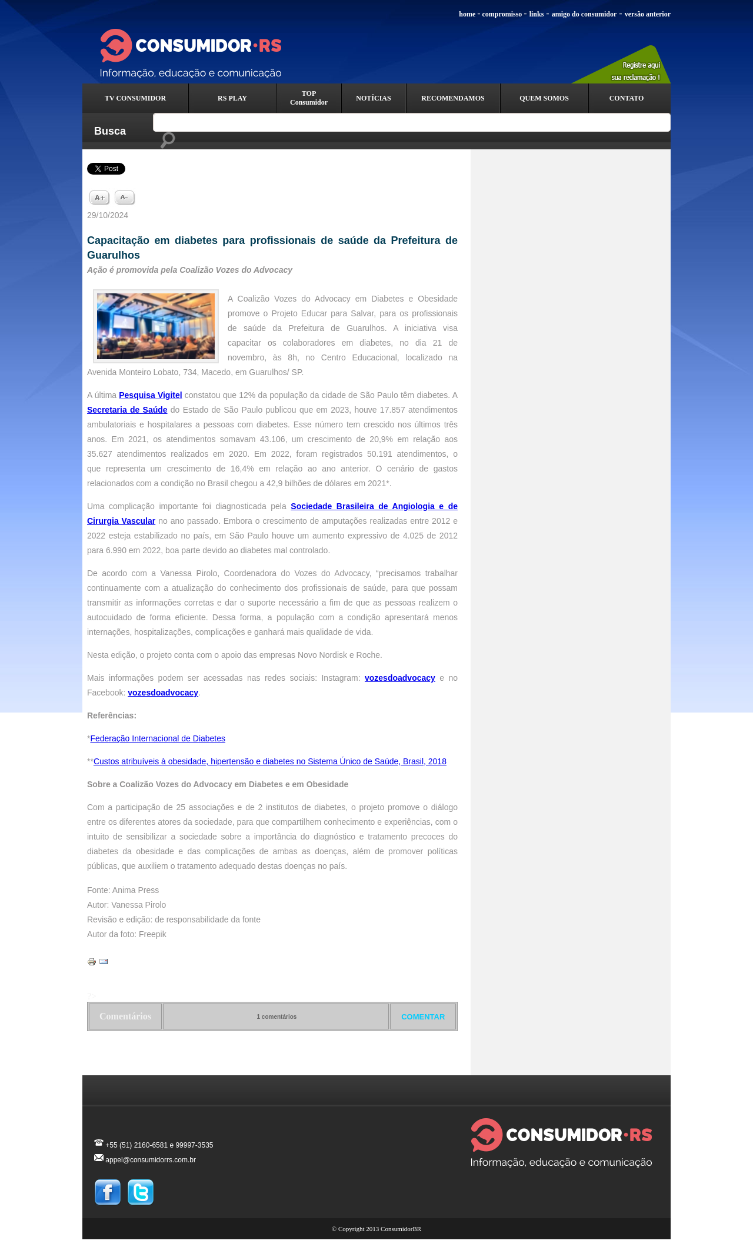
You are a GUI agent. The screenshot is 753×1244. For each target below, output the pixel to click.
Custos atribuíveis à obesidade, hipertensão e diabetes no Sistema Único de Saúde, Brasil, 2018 (270, 761)
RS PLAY (232, 98)
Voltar (273, 1062)
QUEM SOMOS (544, 98)
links (536, 14)
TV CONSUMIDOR (135, 98)
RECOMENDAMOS (452, 98)
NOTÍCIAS (373, 98)
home (467, 14)
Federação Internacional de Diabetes (157, 738)
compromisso (502, 14)
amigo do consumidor (584, 14)
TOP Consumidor (309, 97)
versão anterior (648, 14)
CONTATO (626, 98)
